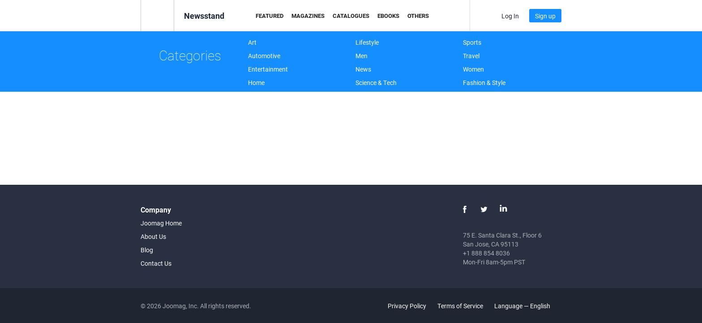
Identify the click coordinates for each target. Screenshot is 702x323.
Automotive (264, 55)
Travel (471, 55)
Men (361, 55)
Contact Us (156, 263)
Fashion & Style (484, 82)
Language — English (527, 306)
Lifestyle (367, 42)
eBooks (388, 16)
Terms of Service (460, 306)
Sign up (545, 16)
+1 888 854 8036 (486, 253)
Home (256, 82)
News (363, 69)
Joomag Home (161, 223)
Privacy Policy (407, 306)
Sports (472, 42)
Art (252, 42)
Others (418, 16)
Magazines (308, 16)
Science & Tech (376, 82)
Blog (147, 250)
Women (473, 69)
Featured (269, 16)
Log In (510, 16)
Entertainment (268, 69)
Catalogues (351, 16)
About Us (153, 236)
